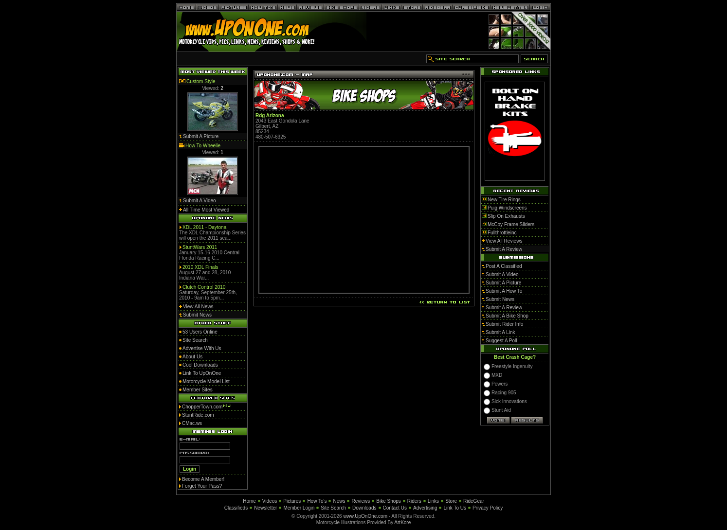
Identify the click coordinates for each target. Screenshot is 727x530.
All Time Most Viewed (206, 209)
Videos (269, 501)
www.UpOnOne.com (365, 516)
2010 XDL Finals (200, 267)
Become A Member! (203, 479)
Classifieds (236, 508)
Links (433, 501)
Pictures (292, 501)
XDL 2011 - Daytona (204, 227)
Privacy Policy (488, 508)
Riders (414, 501)
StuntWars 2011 (199, 247)
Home (249, 501)
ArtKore (402, 522)
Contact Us (395, 508)
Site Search (333, 508)
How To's (317, 501)
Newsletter (265, 508)
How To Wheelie (202, 145)
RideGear (473, 501)
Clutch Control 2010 (203, 287)
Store (451, 501)
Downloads (364, 508)
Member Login (298, 508)
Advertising (425, 508)
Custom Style (200, 81)
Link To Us (454, 508)
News (339, 501)
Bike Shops (388, 501)
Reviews (360, 501)
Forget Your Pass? (202, 486)
